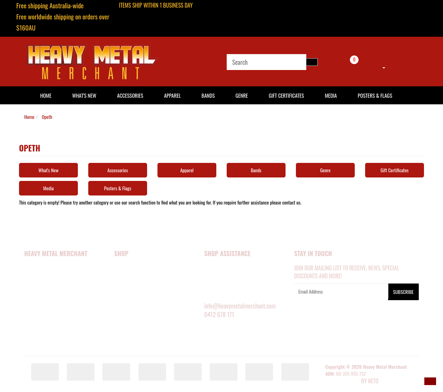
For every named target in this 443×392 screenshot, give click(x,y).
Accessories (130, 95)
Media (331, 95)
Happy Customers (43, 287)
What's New (84, 95)
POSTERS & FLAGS (131, 306)
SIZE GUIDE (214, 278)
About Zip (34, 335)
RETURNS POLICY (220, 296)
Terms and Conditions (47, 316)
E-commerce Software (342, 381)
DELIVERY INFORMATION (227, 287)
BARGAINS (124, 335)
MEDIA (120, 296)
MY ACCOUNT (217, 268)
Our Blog (34, 344)
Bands (208, 95)
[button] (430, 381)
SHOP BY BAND (128, 316)
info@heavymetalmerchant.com (240, 305)
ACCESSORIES (127, 287)
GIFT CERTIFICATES (132, 344)
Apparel (172, 95)
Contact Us (36, 325)
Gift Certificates (286, 95)
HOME (46, 95)
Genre (241, 95)
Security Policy (41, 296)
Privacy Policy (40, 306)
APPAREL (122, 278)
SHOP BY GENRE (129, 325)
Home (29, 116)
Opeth (47, 116)
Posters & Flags (375, 95)
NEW (118, 268)
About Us (34, 278)
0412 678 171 (219, 314)
